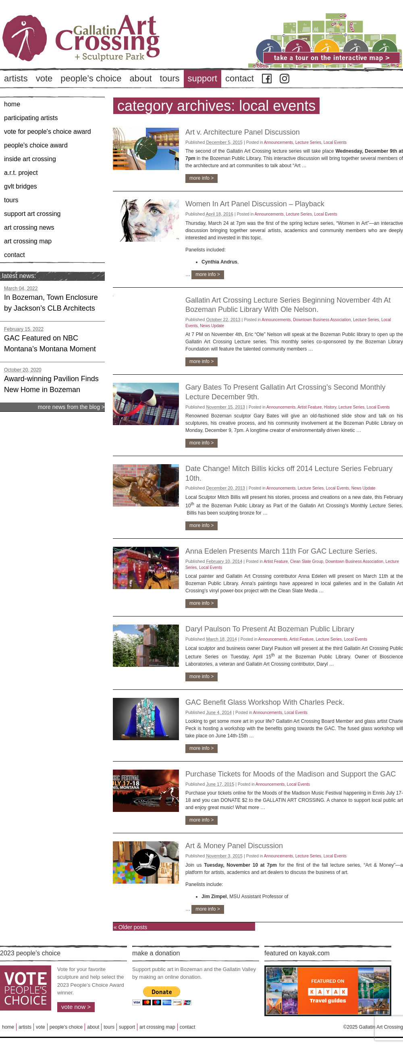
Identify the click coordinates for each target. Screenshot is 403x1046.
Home (12, 104)
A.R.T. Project (21, 172)
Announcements (278, 142)
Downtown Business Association (322, 320)
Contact (239, 78)
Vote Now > (76, 1006)
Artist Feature (309, 407)
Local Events (335, 142)
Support (202, 78)
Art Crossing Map (28, 241)
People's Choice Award (36, 145)
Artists (16, 78)
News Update (212, 326)
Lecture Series (308, 142)
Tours (170, 78)
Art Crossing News (29, 227)
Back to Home (105, 52)
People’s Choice (90, 78)
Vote (44, 78)
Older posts (130, 927)
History (330, 407)
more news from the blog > (71, 407)
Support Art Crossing (32, 213)
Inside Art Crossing (30, 159)
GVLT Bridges (20, 186)
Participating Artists (31, 117)
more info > (201, 178)
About (141, 78)
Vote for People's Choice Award (47, 131)
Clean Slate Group (306, 561)
